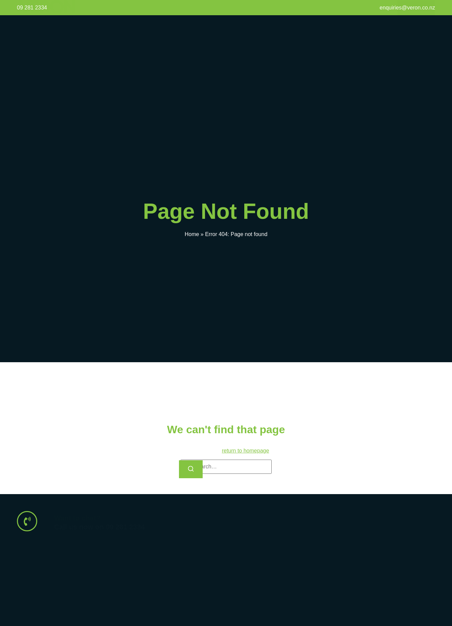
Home (192, 234)
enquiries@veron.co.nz (407, 7)
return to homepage (245, 451)
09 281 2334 (32, 7)
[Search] (191, 469)
